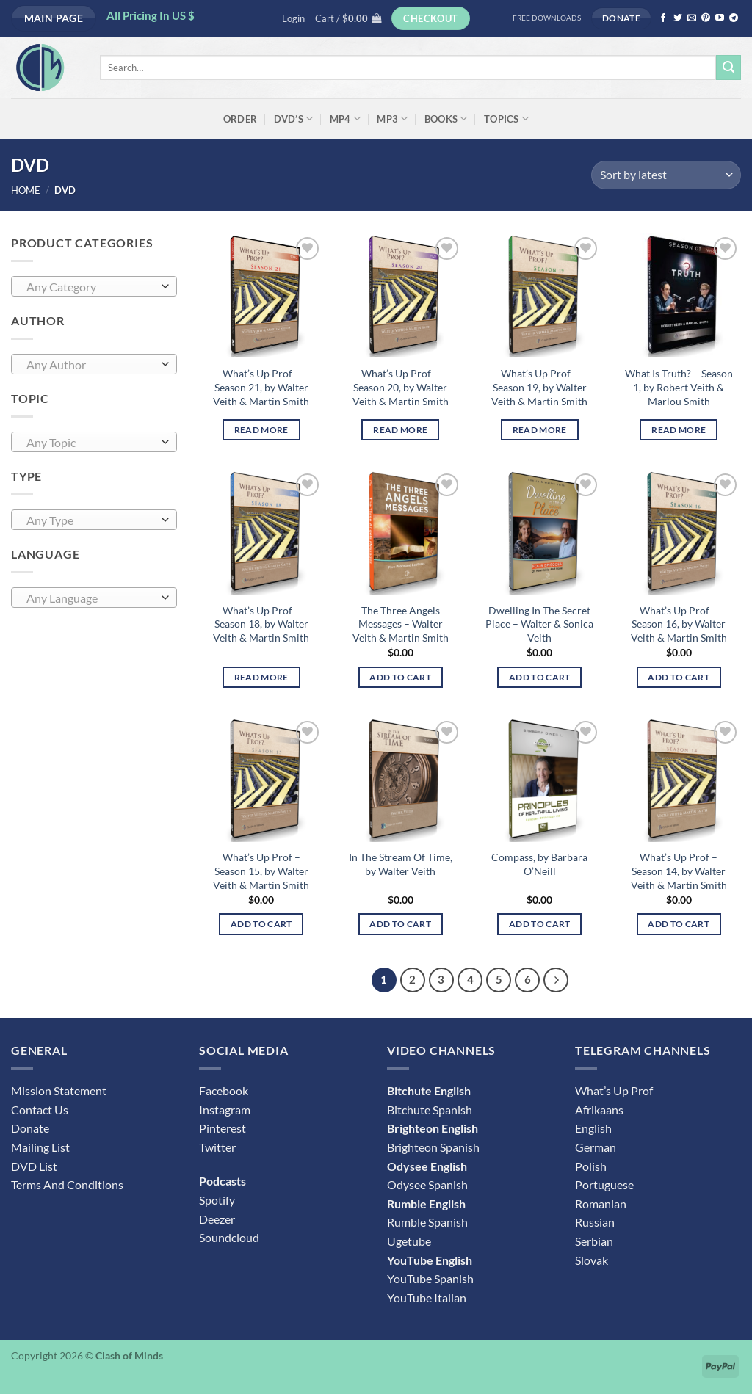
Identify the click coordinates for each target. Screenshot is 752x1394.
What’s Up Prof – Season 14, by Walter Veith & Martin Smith (679, 870)
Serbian (594, 1241)
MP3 (392, 119)
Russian (595, 1222)
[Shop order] (666, 175)
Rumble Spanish (427, 1222)
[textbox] (91, 287)
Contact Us (39, 1110)
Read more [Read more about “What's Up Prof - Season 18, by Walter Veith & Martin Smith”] (261, 677)
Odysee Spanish (427, 1184)
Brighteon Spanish (433, 1147)
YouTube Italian (426, 1297)
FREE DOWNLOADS (547, 18)
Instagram (224, 1110)
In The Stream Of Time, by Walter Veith (400, 864)
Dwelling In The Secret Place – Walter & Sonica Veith (539, 624)
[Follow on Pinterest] (705, 18)
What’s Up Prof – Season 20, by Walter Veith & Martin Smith (400, 387)
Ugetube (409, 1241)
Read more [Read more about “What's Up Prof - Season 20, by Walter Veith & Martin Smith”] (400, 430)
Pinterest (222, 1128)
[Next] (555, 980)
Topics (506, 119)
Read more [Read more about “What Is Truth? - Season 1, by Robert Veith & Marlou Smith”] (678, 430)
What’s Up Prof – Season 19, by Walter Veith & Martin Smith (539, 387)
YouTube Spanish (430, 1278)
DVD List (34, 1166)
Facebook (223, 1090)
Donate (30, 1128)
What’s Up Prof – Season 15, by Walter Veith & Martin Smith (261, 870)
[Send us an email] (691, 18)
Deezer (217, 1219)
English (593, 1128)
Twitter (217, 1147)
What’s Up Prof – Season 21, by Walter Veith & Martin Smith (261, 387)
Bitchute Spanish (429, 1110)
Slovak (591, 1260)
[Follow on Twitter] (677, 18)
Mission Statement (58, 1090)
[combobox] (94, 286)
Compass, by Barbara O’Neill (539, 864)
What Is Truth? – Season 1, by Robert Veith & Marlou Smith (679, 387)
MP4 (345, 119)
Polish (591, 1166)
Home (25, 190)
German (595, 1147)
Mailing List (40, 1147)
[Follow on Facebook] (663, 18)
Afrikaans (599, 1110)
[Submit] (728, 67)
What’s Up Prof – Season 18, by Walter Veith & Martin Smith (261, 624)
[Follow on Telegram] (733, 18)
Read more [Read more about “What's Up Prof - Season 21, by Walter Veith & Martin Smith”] (261, 430)
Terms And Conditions (67, 1184)
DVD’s (294, 119)
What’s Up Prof (614, 1090)
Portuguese (604, 1184)
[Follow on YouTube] (719, 18)
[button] (293, 18)
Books (446, 119)
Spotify (217, 1200)
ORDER (240, 119)
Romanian (600, 1203)
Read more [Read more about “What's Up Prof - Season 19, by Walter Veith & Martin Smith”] (540, 430)
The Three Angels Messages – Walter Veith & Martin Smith (400, 624)
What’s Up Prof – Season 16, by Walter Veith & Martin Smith (679, 624)
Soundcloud (229, 1237)
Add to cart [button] (400, 677)
